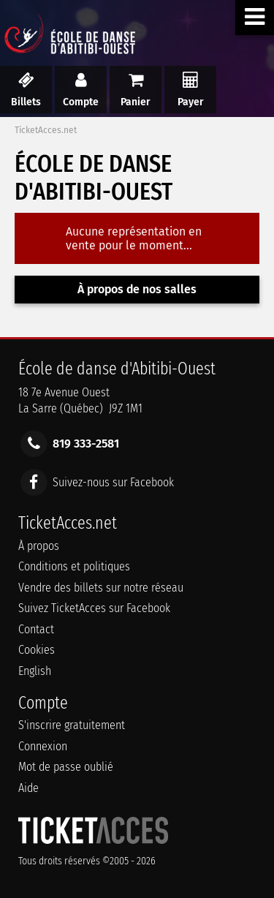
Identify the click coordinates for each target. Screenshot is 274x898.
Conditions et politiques (74, 566)
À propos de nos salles (137, 289)
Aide (28, 788)
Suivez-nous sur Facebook (113, 481)
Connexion (42, 746)
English (34, 671)
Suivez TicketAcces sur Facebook (94, 608)
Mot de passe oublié (65, 767)
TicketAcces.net (46, 130)
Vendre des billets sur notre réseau (100, 588)
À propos (38, 546)
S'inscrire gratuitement (71, 725)
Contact (36, 629)
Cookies (36, 650)
